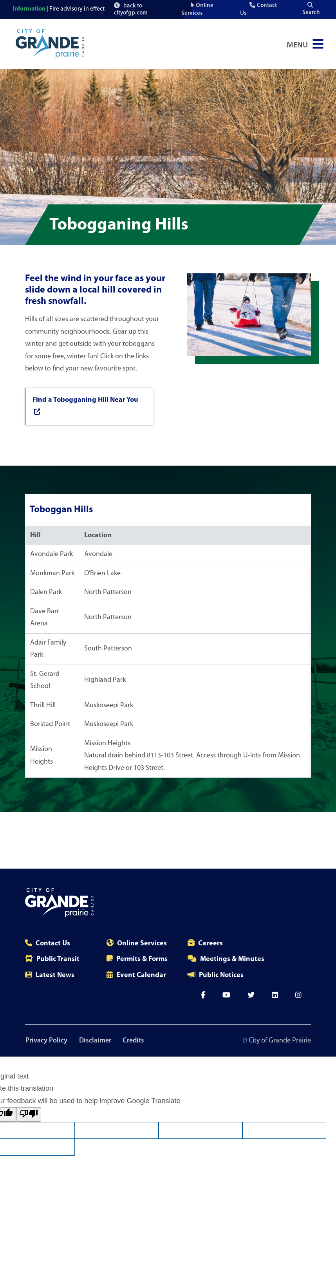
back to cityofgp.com (131, 9)
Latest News (55, 975)
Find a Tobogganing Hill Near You (85, 405)
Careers (210, 943)
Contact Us (53, 943)
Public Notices (221, 975)
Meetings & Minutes (232, 959)
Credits (135, 1040)
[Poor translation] (28, 1114)
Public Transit (57, 959)
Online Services (142, 943)
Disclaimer (95, 1040)
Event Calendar (141, 975)
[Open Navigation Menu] (305, 44)
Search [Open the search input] (311, 9)
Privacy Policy (46, 1040)
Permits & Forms (142, 959)
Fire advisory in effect (77, 9)
